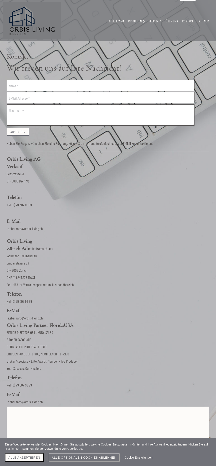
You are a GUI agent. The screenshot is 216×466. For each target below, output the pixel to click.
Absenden (18, 131)
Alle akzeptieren (24, 457)
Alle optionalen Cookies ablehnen (84, 457)
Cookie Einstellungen (139, 457)
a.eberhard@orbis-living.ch (148, 172)
